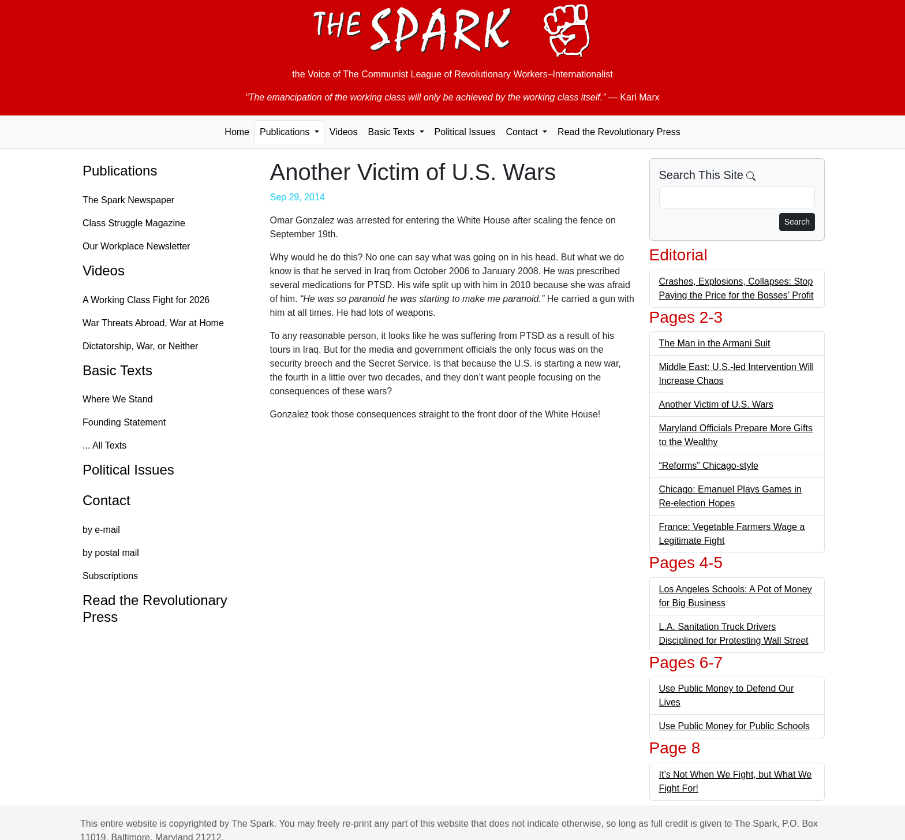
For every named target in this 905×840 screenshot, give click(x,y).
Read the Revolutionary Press (619, 132)
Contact (106, 500)
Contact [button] (523, 132)
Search (797, 221)
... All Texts (104, 445)
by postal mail (111, 553)
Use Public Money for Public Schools (734, 726)
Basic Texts (117, 370)
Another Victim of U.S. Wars (716, 404)
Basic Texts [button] (392, 132)
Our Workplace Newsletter (136, 246)
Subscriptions (110, 576)
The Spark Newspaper (128, 200)
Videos (344, 132)
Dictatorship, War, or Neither (140, 346)
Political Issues (465, 132)
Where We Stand (118, 399)
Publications (120, 170)
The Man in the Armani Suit (715, 343)
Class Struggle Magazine (134, 223)
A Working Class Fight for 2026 (146, 300)
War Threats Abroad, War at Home (153, 323)
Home (237, 132)
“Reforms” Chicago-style (708, 466)
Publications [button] (286, 132)
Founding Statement (124, 422)
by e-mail (101, 530)
